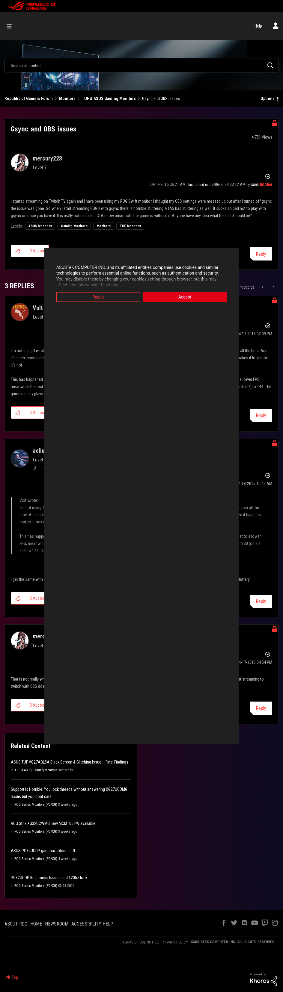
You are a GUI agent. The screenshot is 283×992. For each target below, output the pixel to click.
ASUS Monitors (40, 226)
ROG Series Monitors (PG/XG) (35, 804)
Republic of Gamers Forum (28, 98)
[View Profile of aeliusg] (42, 450)
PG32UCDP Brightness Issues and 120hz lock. (49, 877)
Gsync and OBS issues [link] (161, 98)
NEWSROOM (56, 924)
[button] (18, 251)
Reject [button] (98, 296)
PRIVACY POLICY (175, 942)
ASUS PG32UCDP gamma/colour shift (43, 850)
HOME (36, 924)
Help (258, 26)
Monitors (67, 98)
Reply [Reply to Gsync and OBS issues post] (261, 254)
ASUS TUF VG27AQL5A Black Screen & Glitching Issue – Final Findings (69, 762)
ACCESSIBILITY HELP (92, 924)
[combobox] (141, 65)
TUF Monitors (130, 226)
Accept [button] (185, 296)
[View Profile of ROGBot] (266, 185)
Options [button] (268, 98)
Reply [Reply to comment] (261, 415)
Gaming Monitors (74, 226)
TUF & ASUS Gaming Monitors (109, 98)
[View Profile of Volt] (38, 307)
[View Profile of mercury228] (47, 158)
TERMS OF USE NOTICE (140, 942)
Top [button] (15, 977)
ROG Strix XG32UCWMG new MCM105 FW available (53, 823)
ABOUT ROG (15, 924)
